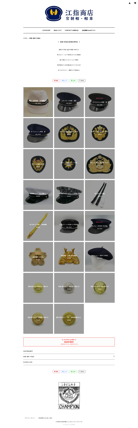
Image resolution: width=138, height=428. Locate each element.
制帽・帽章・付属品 (28, 356)
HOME (25, 38)
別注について (58, 30)
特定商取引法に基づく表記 (45, 418)
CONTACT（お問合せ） (72, 30)
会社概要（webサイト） (89, 30)
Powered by (69, 424)
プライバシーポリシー (30, 418)
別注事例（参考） (28, 362)
